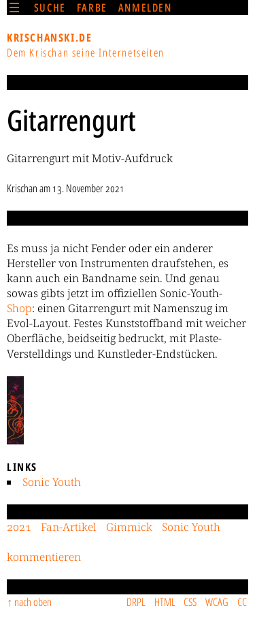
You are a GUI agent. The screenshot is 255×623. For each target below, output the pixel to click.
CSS (190, 601)
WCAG (216, 601)
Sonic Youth (51, 481)
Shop (19, 308)
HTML (164, 601)
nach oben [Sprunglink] (33, 601)
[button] (15, 410)
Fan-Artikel (69, 526)
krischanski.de (49, 37)
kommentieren (44, 556)
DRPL (136, 601)
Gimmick (129, 526)
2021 (19, 526)
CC (242, 601)
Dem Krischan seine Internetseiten (86, 52)
